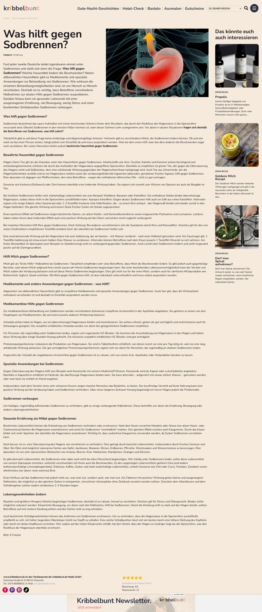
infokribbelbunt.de (44, 583)
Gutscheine (194, 9)
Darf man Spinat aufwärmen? (224, 261)
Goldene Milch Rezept (225, 177)
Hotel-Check (133, 9)
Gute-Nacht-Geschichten (98, 9)
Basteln (154, 9)
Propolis (221, 97)
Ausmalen (172, 9)
